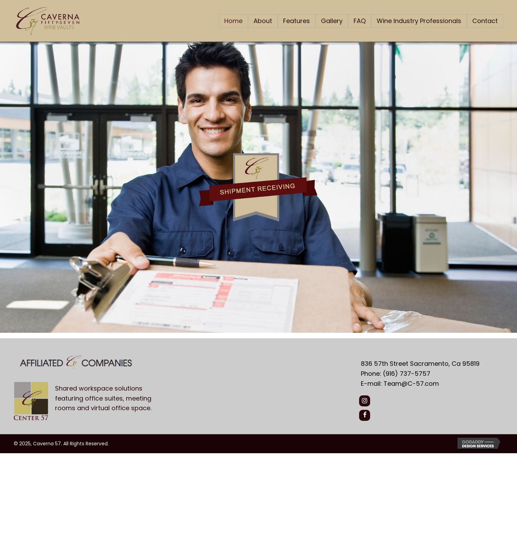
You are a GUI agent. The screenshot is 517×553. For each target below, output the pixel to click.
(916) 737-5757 (406, 373)
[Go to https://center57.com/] (180, 400)
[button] (364, 400)
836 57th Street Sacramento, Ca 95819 (420, 363)
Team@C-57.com (411, 383)
